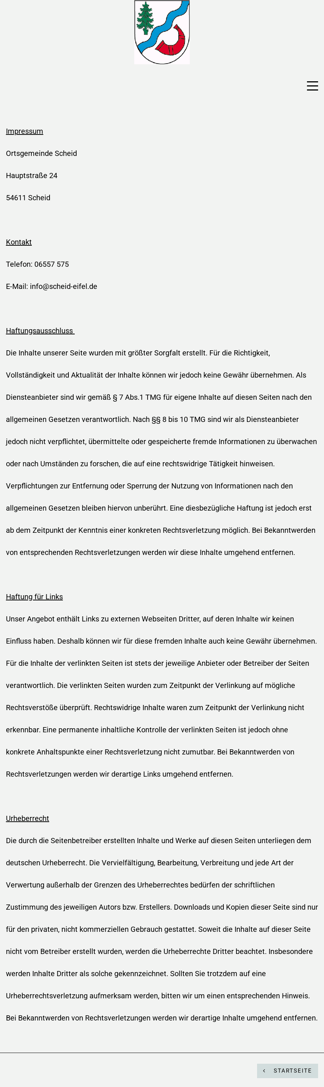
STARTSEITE (287, 1070)
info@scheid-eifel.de (63, 286)
